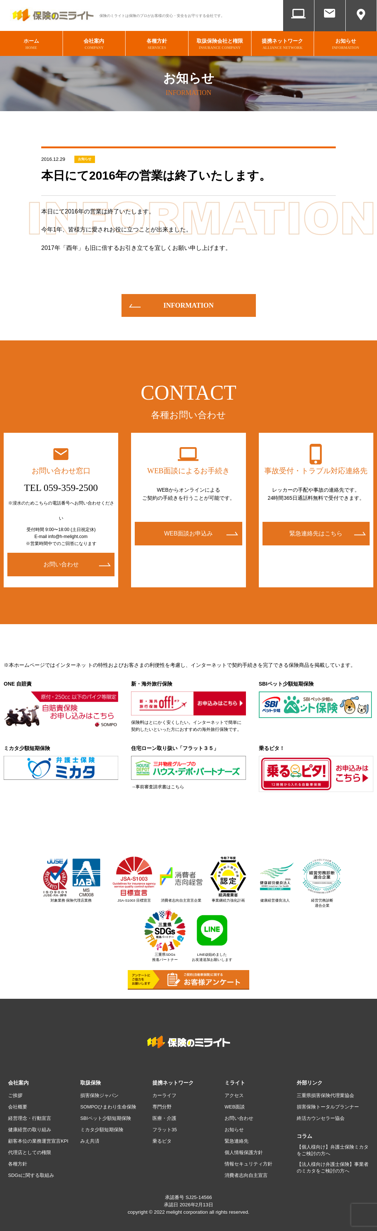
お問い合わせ (330, 25)
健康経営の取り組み (31, 1126)
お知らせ (84, 156)
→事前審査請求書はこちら (157, 783)
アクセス (361, 25)
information (188, 301)
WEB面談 (299, 25)
